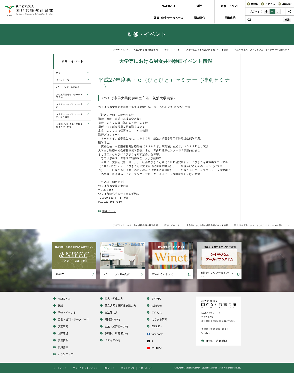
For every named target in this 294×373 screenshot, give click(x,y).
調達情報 (63, 340)
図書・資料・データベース (73, 319)
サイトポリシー (61, 368)
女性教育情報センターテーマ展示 (69, 95)
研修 (58, 72)
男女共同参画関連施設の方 (120, 305)
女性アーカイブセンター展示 (69, 105)
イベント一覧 (62, 79)
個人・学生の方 (114, 298)
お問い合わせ (145, 368)
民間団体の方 (112, 319)
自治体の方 (111, 312)
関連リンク (109, 211)
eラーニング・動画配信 (68, 87)
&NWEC (156, 298)
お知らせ (157, 305)
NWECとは (168, 6)
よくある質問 (159, 319)
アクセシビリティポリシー (86, 368)
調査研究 (199, 17)
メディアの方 (112, 340)
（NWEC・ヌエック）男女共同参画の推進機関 (135, 49)
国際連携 (230, 17)
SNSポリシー (110, 368)
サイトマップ (127, 368)
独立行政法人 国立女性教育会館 (33, 10)
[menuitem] (168, 6)
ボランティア (66, 354)
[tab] (88, 72)
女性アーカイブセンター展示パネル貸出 (69, 115)
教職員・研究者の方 (116, 333)
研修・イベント (230, 6)
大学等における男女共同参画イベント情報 (207, 49)
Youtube (157, 348)
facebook (157, 334)
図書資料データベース (168, 17)
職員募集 (63, 347)
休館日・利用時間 (216, 341)
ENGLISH (157, 326)
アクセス (157, 312)
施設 (199, 6)
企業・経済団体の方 (116, 326)
